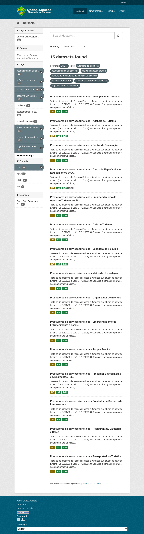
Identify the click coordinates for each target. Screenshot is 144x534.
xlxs (71, 188)
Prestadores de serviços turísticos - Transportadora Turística (86, 456)
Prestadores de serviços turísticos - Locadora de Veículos (84, 249)
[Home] (18, 23)
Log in (123, 2)
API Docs (96, 484)
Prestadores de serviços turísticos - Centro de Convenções (85, 145)
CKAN (22, 519)
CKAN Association (25, 508)
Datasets (80, 11)
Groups (111, 11)
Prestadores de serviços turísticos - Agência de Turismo (83, 121)
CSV (53, 112)
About (122, 11)
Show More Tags (25, 155)
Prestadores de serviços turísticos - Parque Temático (81, 349)
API (86, 484)
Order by (54, 46)
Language (22, 524)
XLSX (65, 112)
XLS (58, 112)
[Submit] (118, 35)
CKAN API (22, 504)
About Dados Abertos (27, 500)
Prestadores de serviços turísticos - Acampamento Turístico (85, 96)
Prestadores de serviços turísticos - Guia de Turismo (81, 224)
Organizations (96, 11)
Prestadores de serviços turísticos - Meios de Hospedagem (84, 273)
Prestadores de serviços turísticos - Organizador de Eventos (85, 297)
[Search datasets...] (82, 35)
